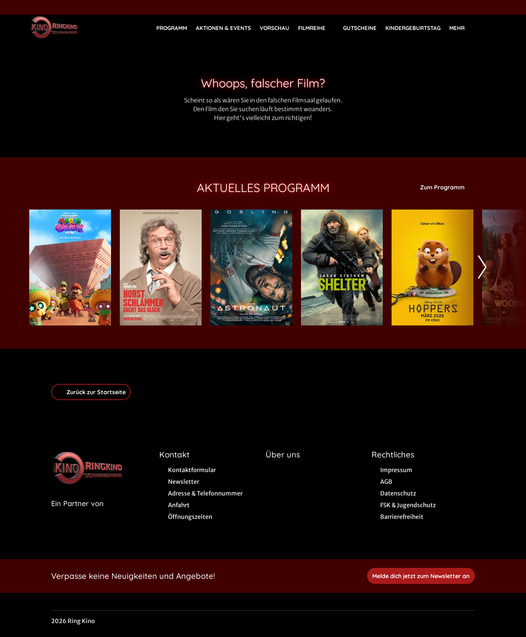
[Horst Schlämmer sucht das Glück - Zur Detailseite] (161, 267)
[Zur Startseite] (80, 27)
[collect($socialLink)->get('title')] (13, 7)
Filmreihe (316, 28)
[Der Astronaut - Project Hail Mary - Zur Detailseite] (251, 267)
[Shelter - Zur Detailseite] (342, 267)
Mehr (461, 28)
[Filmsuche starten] (489, 27)
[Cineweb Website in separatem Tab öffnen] (77, 512)
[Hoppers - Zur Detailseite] (432, 267)
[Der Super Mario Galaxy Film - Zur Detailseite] (70, 267)
